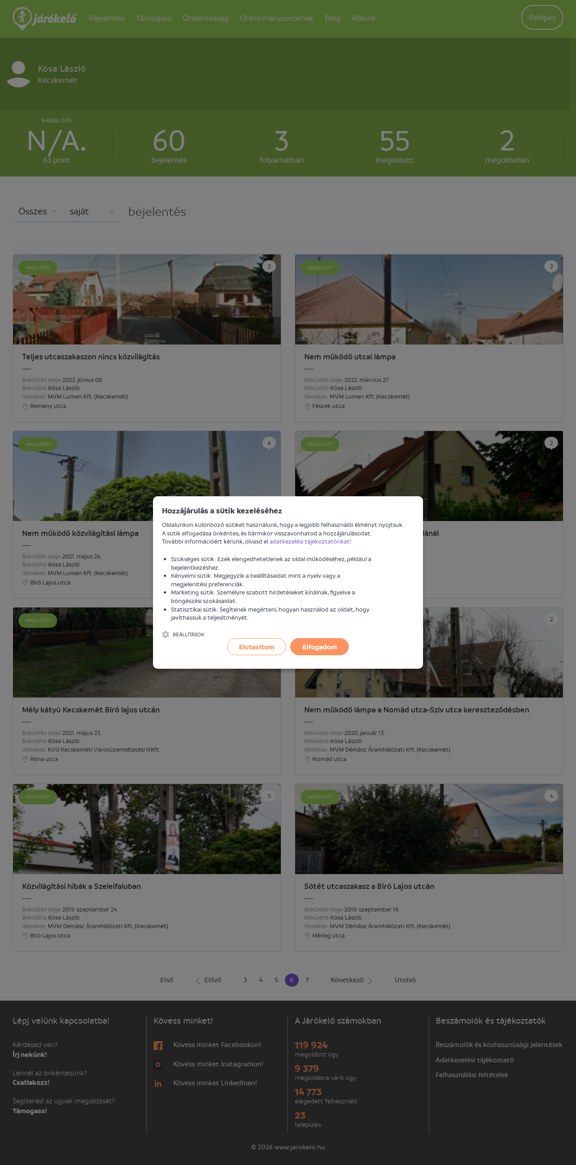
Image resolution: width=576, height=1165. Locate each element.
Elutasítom (256, 646)
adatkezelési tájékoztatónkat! (310, 541)
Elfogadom (319, 646)
